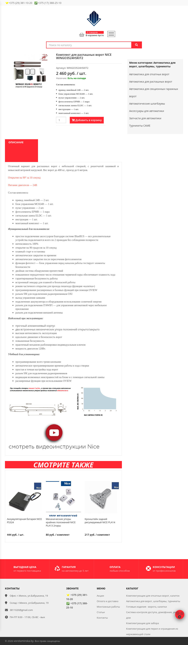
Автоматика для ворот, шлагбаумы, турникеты (153, 601)
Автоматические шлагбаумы (147, 103)
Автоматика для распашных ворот (150, 81)
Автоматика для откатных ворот (149, 74)
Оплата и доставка (107, 601)
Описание (16, 142)
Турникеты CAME (139, 125)
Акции (100, 595)
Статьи (101, 612)
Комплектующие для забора (142, 623)
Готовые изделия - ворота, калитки (146, 606)
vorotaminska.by (23, 641)
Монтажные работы (108, 606)
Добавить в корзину (87, 120)
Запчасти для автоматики (145, 118)
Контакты (102, 617)
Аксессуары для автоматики (146, 111)
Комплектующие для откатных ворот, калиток (153, 595)
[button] (47, 56)
